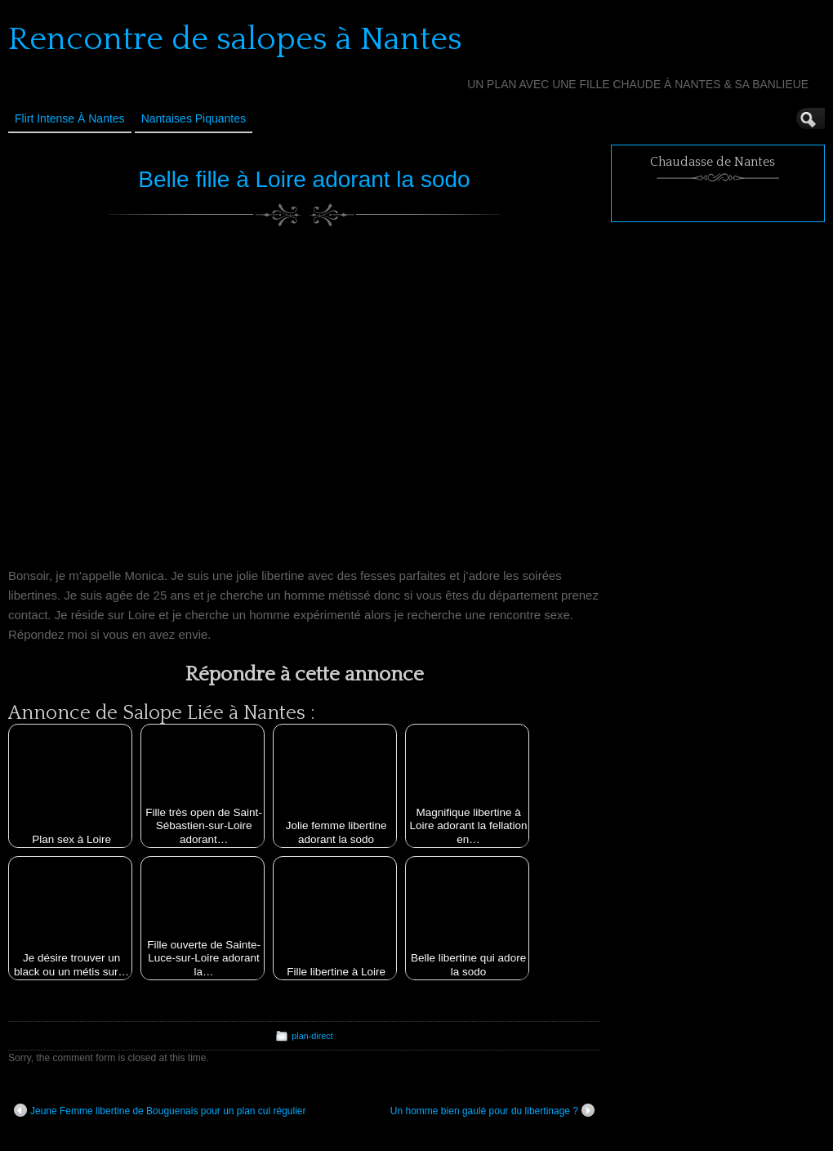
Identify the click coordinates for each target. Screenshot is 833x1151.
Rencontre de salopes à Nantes (235, 39)
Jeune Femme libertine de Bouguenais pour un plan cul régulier (160, 1110)
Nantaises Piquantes (193, 118)
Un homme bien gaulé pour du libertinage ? (492, 1110)
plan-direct (312, 1036)
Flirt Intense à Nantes (70, 118)
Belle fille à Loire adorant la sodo (304, 179)
